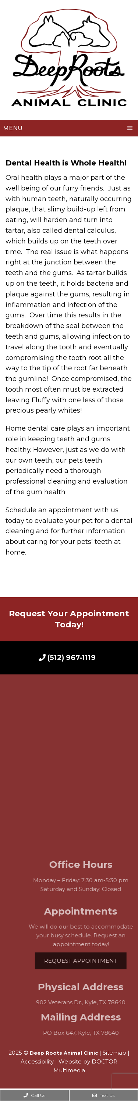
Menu (12, 128)
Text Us (103, 1095)
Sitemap (114, 1052)
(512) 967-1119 (67, 657)
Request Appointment (88, 960)
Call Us (34, 1095)
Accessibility (37, 1061)
